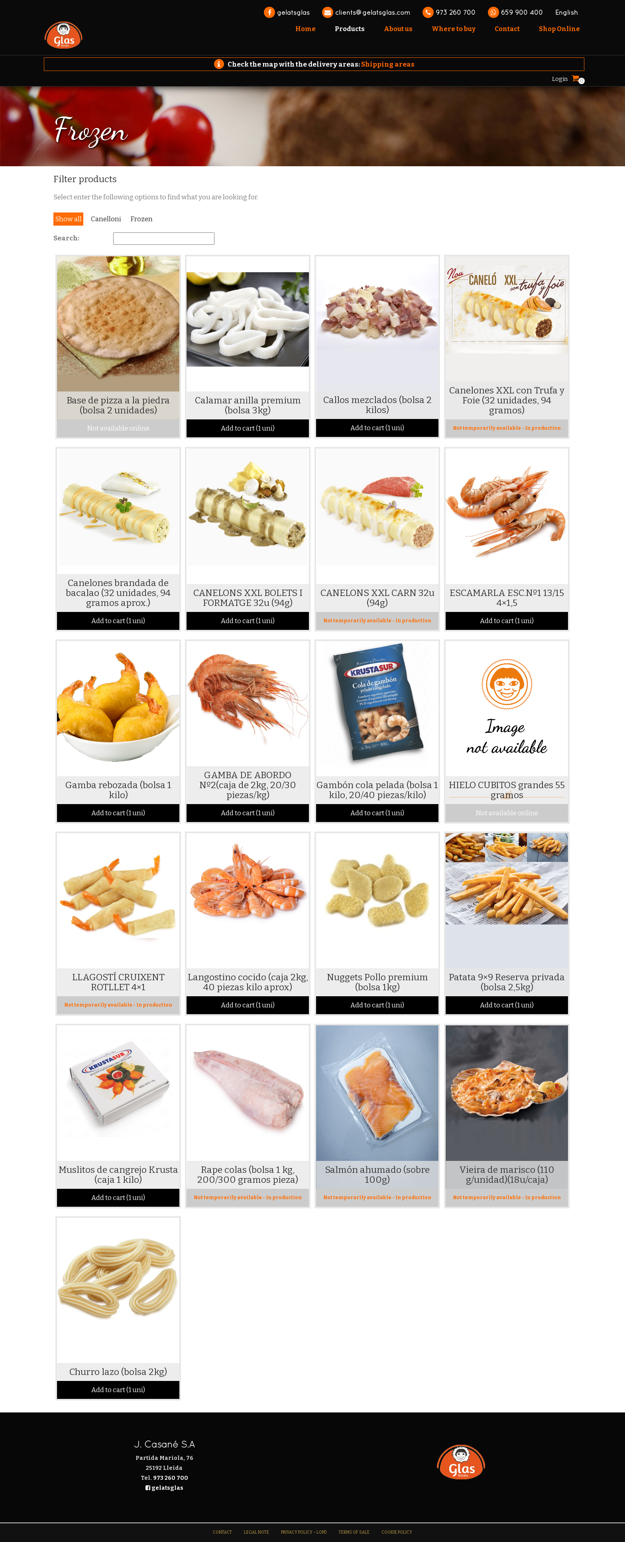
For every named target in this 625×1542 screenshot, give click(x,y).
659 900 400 (515, 12)
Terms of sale (354, 1532)
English (566, 12)
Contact (222, 1532)
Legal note (256, 1532)
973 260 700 (449, 12)
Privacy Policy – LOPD (304, 1532)
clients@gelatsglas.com (366, 12)
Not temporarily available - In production (507, 428)
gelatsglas (287, 12)
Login (560, 79)
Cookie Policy (396, 1532)
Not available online (118, 428)
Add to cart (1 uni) (248, 428)
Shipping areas (388, 64)
